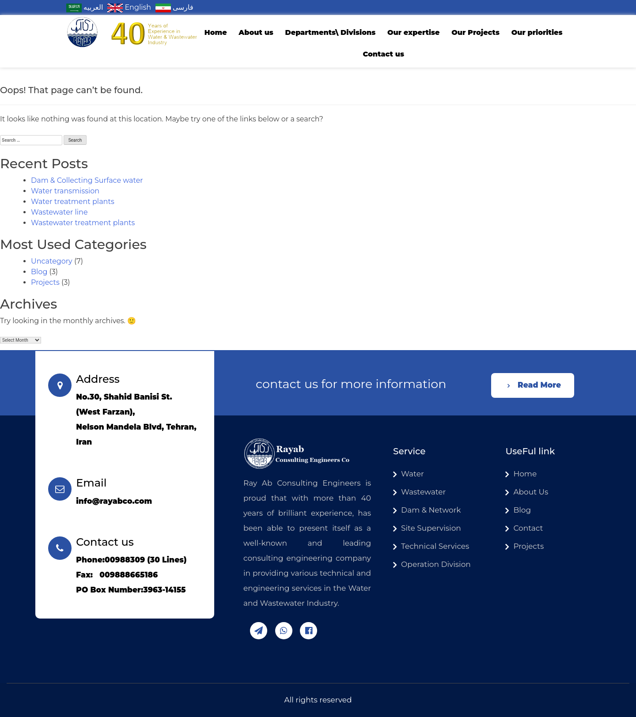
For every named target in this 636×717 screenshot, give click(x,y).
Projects (45, 282)
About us (255, 32)
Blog (39, 272)
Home (215, 32)
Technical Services (435, 546)
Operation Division (436, 564)
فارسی (174, 7)
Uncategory (51, 261)
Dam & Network (431, 510)
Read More (539, 385)
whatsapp (283, 630)
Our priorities (537, 32)
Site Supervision (431, 528)
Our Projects (475, 32)
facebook (308, 630)
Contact (528, 528)
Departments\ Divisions (330, 32)
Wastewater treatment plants (83, 223)
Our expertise (413, 32)
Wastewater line (59, 212)
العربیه (84, 7)
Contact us (383, 54)
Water (412, 473)
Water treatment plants (72, 201)
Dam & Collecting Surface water (87, 180)
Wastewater (423, 491)
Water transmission (65, 191)
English (129, 7)
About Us (530, 491)
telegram (258, 630)
